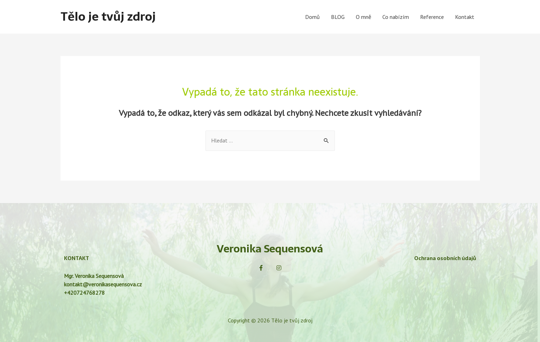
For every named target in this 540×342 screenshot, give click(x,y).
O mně (363, 16)
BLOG (338, 16)
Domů (312, 16)
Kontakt (464, 16)
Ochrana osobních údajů (445, 258)
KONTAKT (76, 258)
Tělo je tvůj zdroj (109, 17)
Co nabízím (395, 16)
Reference (432, 16)
